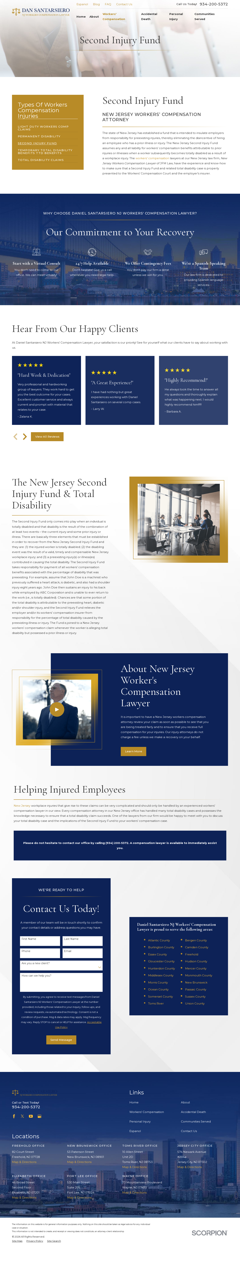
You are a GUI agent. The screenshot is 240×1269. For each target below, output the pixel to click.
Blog (96, 4)
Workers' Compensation (146, 1132)
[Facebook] (14, 1137)
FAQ (108, 4)
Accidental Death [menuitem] (149, 16)
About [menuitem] (94, 16)
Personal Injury (140, 1142)
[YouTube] (31, 1137)
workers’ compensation (152, 158)
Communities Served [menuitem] (204, 16)
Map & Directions (24, 1183)
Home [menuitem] (81, 16)
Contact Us (124, 4)
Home (134, 1123)
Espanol (82, 4)
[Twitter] (22, 1137)
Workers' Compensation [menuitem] (114, 16)
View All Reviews (47, 436)
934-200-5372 (214, 4)
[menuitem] (48, 126)
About (185, 1123)
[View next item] (25, 436)
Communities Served (196, 1142)
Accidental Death (193, 1132)
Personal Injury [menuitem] (176, 16)
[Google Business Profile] (39, 1137)
